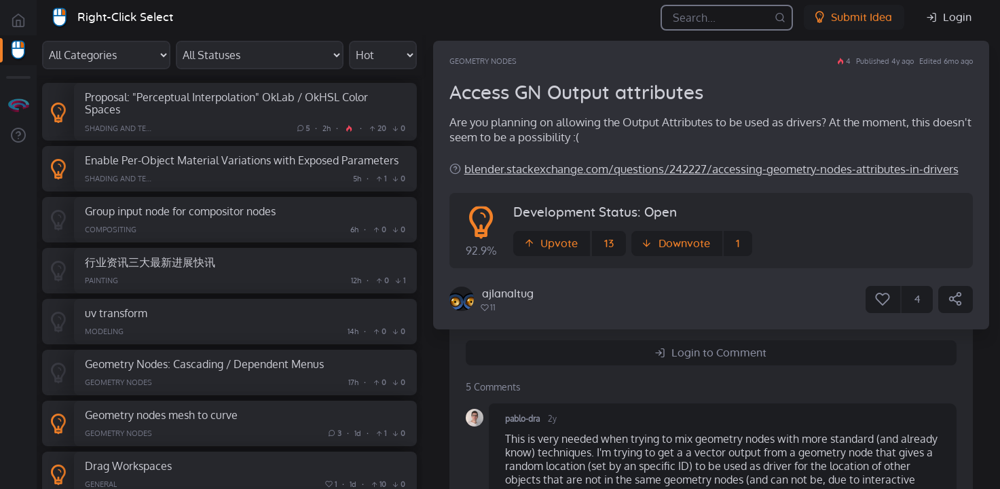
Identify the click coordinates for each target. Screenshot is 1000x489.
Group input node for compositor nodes (180, 210)
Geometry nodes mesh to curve (161, 414)
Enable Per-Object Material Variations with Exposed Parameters (242, 159)
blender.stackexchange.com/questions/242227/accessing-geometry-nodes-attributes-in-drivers (711, 169)
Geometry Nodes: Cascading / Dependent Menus (204, 363)
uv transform (116, 312)
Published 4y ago (885, 61)
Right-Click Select (125, 17)
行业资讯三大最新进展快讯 (150, 261)
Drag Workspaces (128, 465)
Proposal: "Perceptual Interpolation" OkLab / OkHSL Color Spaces (226, 103)
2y (552, 419)
